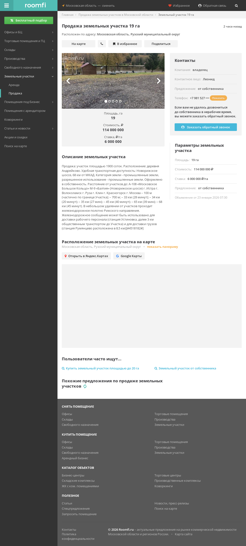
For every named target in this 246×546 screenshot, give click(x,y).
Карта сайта (183, 534)
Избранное (179, 5)
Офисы (67, 414)
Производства (164, 419)
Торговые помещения (171, 414)
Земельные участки (169, 424)
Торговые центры (167, 475)
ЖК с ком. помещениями (80, 486)
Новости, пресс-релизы (171, 503)
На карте (79, 44)
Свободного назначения (80, 424)
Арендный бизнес (75, 458)
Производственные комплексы (177, 480)
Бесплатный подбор (29, 20)
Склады (67, 419)
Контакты (69, 529)
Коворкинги (163, 486)
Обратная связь (212, 5)
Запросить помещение (79, 514)
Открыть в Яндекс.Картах (86, 256)
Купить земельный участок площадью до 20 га (100, 368)
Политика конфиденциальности (78, 536)
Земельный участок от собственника (185, 368)
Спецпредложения (76, 508)
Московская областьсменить (88, 5)
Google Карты (129, 256)
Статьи (67, 503)
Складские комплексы (78, 480)
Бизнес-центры (73, 475)
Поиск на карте (165, 508)
